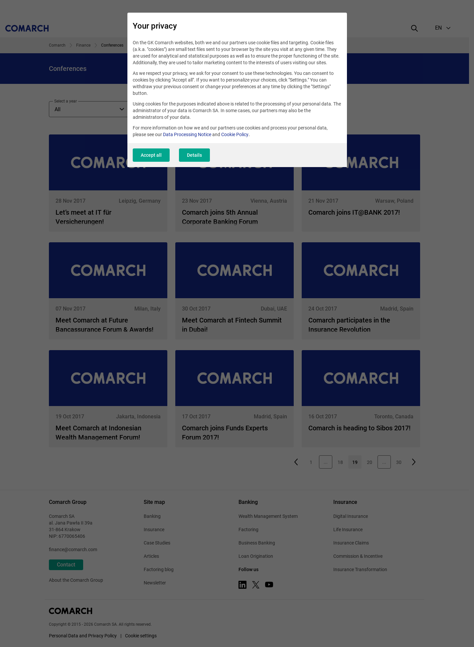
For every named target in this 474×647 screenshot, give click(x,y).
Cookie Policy (234, 134)
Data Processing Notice (187, 134)
